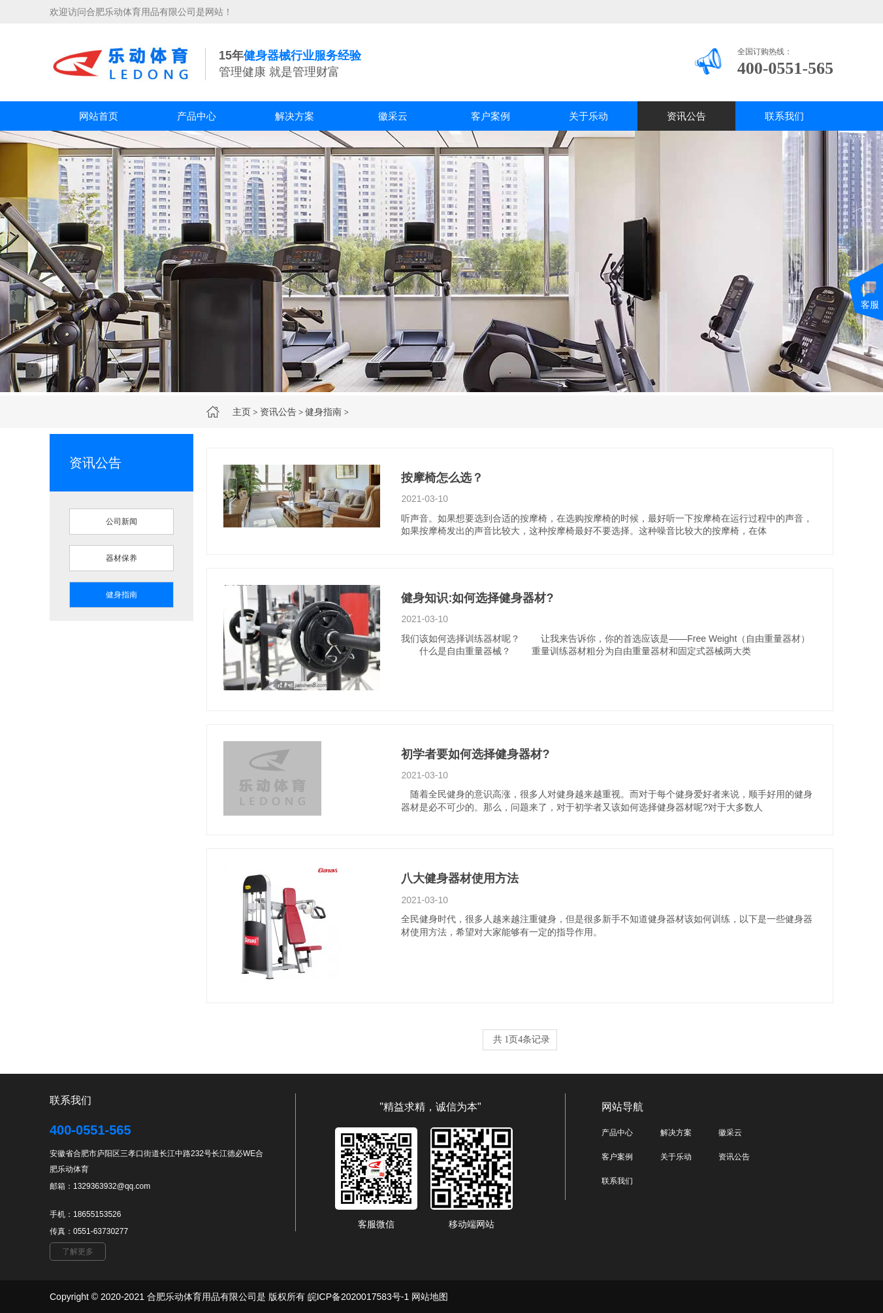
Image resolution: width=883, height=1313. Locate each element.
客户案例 (490, 116)
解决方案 (294, 116)
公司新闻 (121, 521)
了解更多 (77, 1251)
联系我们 (784, 116)
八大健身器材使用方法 (460, 878)
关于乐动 (588, 116)
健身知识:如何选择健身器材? (477, 598)
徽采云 (393, 116)
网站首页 (98, 116)
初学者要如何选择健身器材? (475, 754)
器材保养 (121, 558)
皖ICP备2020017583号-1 (358, 1296)
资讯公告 (686, 116)
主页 (242, 412)
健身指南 (323, 412)
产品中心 (196, 116)
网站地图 (429, 1296)
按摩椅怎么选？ (442, 477)
